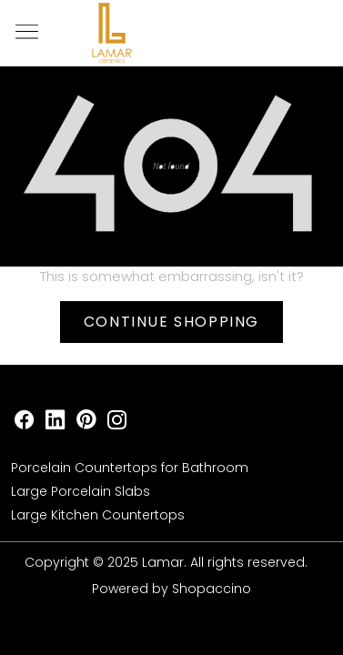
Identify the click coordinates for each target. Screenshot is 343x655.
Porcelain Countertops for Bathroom (129, 467)
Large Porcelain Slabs (80, 491)
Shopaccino (211, 588)
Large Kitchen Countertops (98, 515)
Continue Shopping (171, 321)
